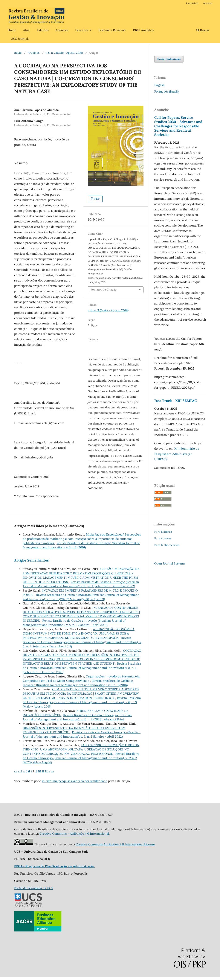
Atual (26, 30)
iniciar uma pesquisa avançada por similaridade (74, 781)
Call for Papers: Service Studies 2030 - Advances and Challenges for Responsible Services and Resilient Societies (178, 126)
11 (43, 771)
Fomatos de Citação (104, 289)
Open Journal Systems (169, 563)
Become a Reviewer (112, 30)
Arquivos (34, 53)
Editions (43, 30)
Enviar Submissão (168, 59)
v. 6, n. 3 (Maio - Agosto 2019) (64, 53)
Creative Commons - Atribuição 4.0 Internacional (74, 833)
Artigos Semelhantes (31, 560)
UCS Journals (20, 39)
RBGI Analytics (143, 30)
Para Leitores (163, 532)
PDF (97, 199)
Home (12, 30)
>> (52, 771)
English (159, 85)
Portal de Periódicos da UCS (33, 888)
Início (18, 53)
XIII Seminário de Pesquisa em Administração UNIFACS (176, 454)
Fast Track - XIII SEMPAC (175, 401)
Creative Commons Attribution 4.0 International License (115, 844)
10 (39, 771)
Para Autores (162, 538)
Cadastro (192, 3)
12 (46, 771)
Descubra (82, 30)
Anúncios (61, 30)
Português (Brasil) (166, 91)
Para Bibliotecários (166, 545)
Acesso (207, 3)
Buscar (202, 30)
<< (15, 771)
